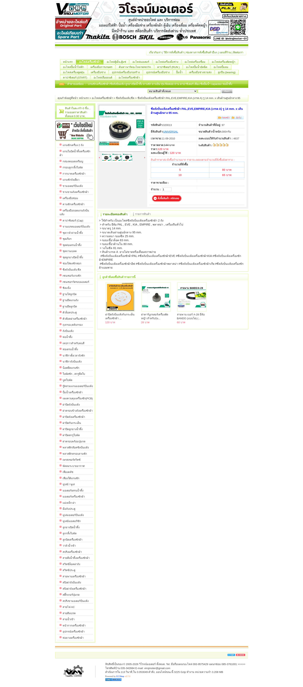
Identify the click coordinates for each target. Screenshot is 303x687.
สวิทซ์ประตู (69, 570)
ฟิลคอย (169, 83)
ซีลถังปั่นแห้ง (117, 83)
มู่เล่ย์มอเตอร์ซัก (72, 521)
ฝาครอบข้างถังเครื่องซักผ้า (78, 410)
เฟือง (197, 83)
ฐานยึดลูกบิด (70, 306)
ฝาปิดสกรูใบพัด (71, 435)
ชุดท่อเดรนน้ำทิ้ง (72, 245)
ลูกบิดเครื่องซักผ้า (72, 539)
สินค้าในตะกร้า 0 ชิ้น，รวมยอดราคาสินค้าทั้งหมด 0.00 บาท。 (78, 112)
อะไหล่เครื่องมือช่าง (168, 62)
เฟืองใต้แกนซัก (71, 478)
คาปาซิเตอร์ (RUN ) (170, 67)
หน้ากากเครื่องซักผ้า (74, 625)
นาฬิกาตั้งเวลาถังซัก (74, 355)
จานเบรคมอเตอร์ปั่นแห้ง (76, 226)
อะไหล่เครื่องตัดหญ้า (225, 62)
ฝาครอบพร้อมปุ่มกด (74, 441)
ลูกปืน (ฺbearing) (228, 72)
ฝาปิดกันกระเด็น (72, 422)
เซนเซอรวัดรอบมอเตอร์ (76, 281)
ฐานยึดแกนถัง (70, 300)
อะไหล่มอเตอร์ (142, 62)
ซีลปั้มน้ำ (205, 83)
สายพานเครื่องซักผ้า (74, 576)
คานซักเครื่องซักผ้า (73, 204)
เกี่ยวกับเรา (155, 52)
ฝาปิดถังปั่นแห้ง (71, 404)
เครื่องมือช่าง (100, 72)
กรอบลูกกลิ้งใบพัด (73, 167)
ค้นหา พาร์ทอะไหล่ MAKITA (136, 67)
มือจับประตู (69, 508)
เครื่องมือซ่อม (70, 198)
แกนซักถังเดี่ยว (71, 179)
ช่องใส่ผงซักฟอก (72, 263)
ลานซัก (147, 83)
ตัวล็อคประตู (70, 312)
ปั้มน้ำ (181, 72)
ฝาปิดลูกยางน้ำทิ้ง (73, 429)
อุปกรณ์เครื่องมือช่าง (159, 72)
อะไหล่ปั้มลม (222, 67)
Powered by (117, 676)
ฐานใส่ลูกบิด (70, 294)
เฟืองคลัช (68, 472)
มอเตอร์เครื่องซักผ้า (74, 496)
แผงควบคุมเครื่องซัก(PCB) (78, 398)
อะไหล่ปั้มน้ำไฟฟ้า (75, 67)
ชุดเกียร (67, 238)
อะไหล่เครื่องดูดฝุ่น (75, 72)
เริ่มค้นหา (238, 91)
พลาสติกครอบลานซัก (75, 453)
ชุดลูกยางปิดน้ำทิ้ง (73, 257)
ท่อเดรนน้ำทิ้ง (70, 349)
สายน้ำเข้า (68, 619)
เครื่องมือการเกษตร (102, 67)
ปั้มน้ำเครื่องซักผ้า (73, 392)
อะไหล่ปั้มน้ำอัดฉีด (198, 67)
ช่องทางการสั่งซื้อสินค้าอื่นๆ (201, 52)
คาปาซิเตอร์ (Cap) (73, 220)
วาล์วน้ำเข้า (69, 545)
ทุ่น (163, 83)
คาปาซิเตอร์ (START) (76, 77)
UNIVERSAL (170, 131)
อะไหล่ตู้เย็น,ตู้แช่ (118, 62)
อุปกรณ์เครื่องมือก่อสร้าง (127, 72)
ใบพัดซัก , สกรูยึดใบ (74, 373)
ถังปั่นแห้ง (68, 331)
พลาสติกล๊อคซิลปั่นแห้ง (76, 447)
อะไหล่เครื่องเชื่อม (196, 62)
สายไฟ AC (69, 607)
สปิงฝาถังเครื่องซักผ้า (74, 588)
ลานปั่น (156, 83)
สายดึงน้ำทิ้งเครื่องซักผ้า (76, 557)
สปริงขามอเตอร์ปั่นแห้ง (76, 601)
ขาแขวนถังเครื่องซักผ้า (76, 192)
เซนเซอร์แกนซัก (72, 275)
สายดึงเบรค (69, 613)
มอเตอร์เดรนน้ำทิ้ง (73, 490)
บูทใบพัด (67, 380)
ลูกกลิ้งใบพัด (70, 533)
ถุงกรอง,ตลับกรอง (73, 324)
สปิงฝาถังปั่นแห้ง (72, 582)
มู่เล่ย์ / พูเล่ (69, 484)
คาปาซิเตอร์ (187, 83)
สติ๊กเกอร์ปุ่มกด (71, 594)
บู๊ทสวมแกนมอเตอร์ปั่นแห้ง (78, 386)
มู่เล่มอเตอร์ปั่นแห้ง (73, 515)
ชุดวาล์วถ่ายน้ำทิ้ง (73, 232)
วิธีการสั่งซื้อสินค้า (174, 52)
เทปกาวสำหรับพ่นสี (73, 343)
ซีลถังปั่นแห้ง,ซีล (125, 98)
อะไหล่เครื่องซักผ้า (91, 62)
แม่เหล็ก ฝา (69, 502)
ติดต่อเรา (238, 52)
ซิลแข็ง (67, 287)
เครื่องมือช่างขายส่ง (201, 72)
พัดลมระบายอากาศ (74, 466)
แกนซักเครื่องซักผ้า (99, 83)
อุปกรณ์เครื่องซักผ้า (74, 631)
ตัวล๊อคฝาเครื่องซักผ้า (75, 318)
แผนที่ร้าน (225, 52)
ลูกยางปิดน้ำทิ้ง (134, 83)
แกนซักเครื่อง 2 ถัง (73, 145)
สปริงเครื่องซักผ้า (72, 551)
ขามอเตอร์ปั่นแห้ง (73, 185)
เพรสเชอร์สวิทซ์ (72, 459)
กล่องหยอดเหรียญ (73, 161)
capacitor (216, 83)
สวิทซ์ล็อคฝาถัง (71, 564)
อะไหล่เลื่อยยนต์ (104, 77)
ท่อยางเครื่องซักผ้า (73, 637)
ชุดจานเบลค (70, 251)
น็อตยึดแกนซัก (71, 367)
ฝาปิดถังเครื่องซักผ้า (74, 416)
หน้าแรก (69, 62)
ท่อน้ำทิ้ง (227, 83)
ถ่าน (177, 83)
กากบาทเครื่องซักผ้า (74, 173)
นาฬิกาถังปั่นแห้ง (72, 361)
